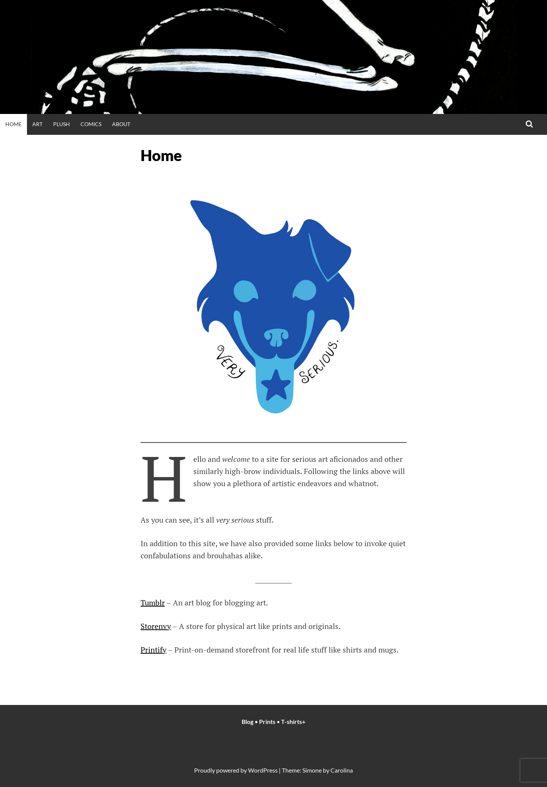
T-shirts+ (293, 721)
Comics (91, 124)
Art (37, 124)
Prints (267, 721)
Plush (61, 124)
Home (13, 124)
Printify (153, 650)
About (121, 124)
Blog (248, 721)
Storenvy (156, 626)
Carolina (341, 770)
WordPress (263, 770)
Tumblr (153, 602)
